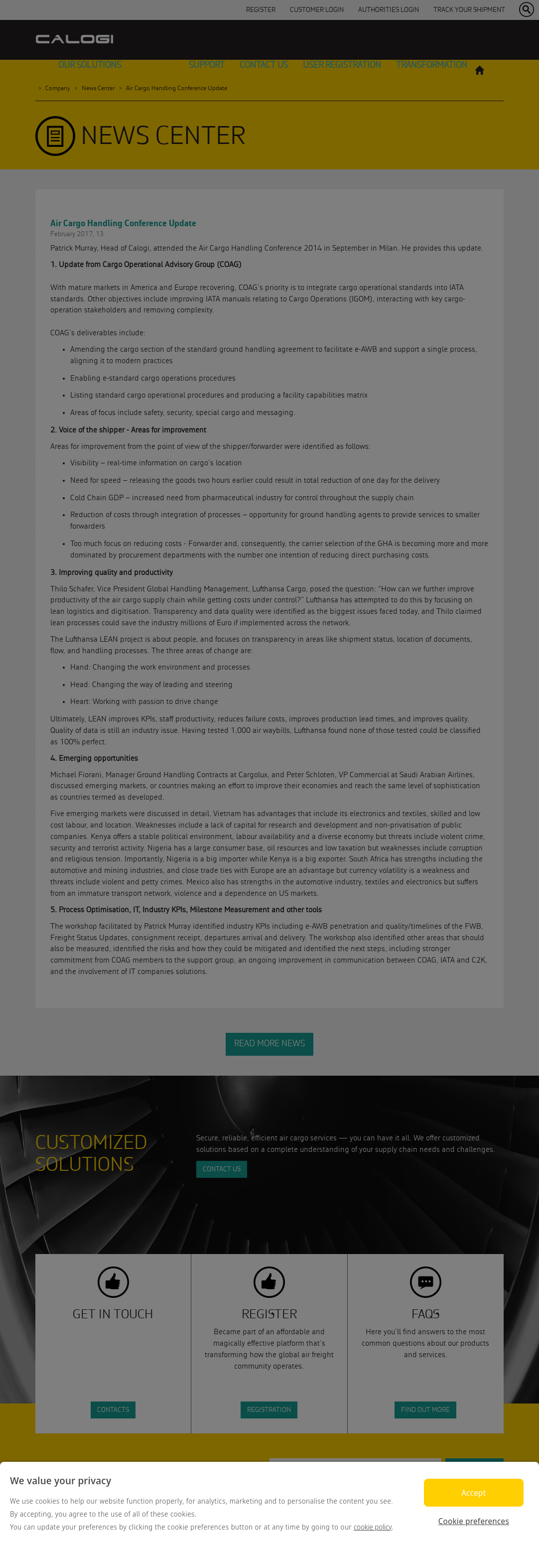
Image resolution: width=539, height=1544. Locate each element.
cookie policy (373, 1527)
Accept (473, 1492)
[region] (269, 1503)
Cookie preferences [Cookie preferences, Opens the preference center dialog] (473, 1521)
